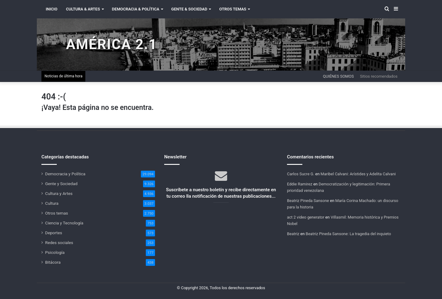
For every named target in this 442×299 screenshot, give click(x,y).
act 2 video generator (305, 217)
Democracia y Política (65, 173)
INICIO (51, 9)
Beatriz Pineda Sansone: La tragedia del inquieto (348, 233)
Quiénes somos (338, 76)
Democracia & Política (135, 9)
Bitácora (52, 262)
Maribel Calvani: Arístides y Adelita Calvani (358, 174)
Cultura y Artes (58, 193)
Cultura (51, 203)
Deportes (53, 232)
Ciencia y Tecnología (64, 222)
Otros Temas (232, 9)
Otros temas (56, 213)
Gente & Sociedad (189, 9)
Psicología (54, 252)
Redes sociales (59, 242)
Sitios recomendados (378, 76)
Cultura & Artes (83, 9)
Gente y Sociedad (61, 183)
